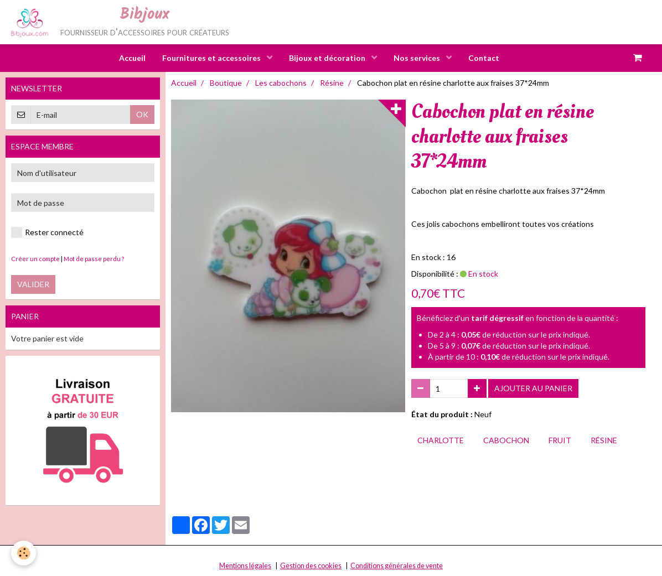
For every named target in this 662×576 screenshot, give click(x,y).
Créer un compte (35, 258)
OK (142, 114)
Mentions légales (245, 566)
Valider (33, 284)
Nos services (418, 58)
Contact (483, 58)
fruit (560, 440)
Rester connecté (47, 232)
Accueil (132, 58)
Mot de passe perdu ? (94, 258)
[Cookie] (23, 553)
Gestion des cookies (311, 566)
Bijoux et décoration (328, 58)
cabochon (506, 440)
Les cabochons (281, 82)
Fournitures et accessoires (212, 58)
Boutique (226, 82)
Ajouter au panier (533, 388)
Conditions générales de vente (396, 566)
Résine (332, 82)
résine (604, 440)
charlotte (440, 440)
